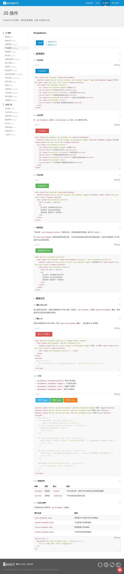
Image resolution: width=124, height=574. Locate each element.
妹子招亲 (21, 564)
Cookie (10, 108)
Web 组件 (115, 3)
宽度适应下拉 (44, 250)
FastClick (11, 112)
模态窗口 (10, 52)
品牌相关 (30, 564)
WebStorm (55, 569)
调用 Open (56, 400)
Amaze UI (13, 3)
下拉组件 (11, 48)
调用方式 (51, 45)
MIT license (35, 569)
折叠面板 (11, 44)
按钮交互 (10, 41)
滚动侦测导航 (14, 74)
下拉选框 (11, 93)
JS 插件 (105, 3)
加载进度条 (12, 59)
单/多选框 (11, 96)
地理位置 (10, 131)
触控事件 (11, 120)
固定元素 (10, 81)
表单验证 (11, 100)
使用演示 (51, 42)
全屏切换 (11, 116)
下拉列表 (42, 71)
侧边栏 (10, 67)
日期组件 (11, 89)
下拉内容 (42, 186)
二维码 (10, 135)
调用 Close (70, 400)
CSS (97, 3)
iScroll (9, 123)
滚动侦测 (11, 70)
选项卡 (9, 85)
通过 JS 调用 (44, 334)
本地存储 (10, 127)
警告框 (9, 37)
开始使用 (89, 3)
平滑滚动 (12, 78)
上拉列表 (42, 131)
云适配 (8, 564)
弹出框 (10, 55)
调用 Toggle (43, 400)
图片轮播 (10, 63)
